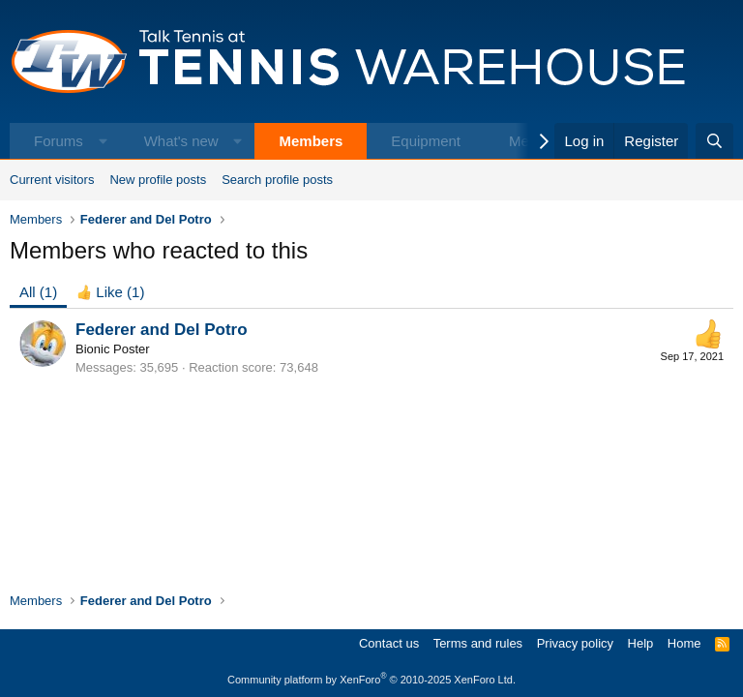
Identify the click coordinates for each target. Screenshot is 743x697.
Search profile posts (277, 179)
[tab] (110, 292)
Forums (58, 141)
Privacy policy (575, 643)
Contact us (389, 643)
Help (641, 643)
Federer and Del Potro (161, 329)
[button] (103, 141)
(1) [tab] (38, 292)
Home (684, 643)
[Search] (714, 141)
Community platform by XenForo (371, 679)
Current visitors (52, 179)
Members (310, 141)
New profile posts (157, 179)
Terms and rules (477, 643)
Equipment (426, 141)
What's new (181, 141)
